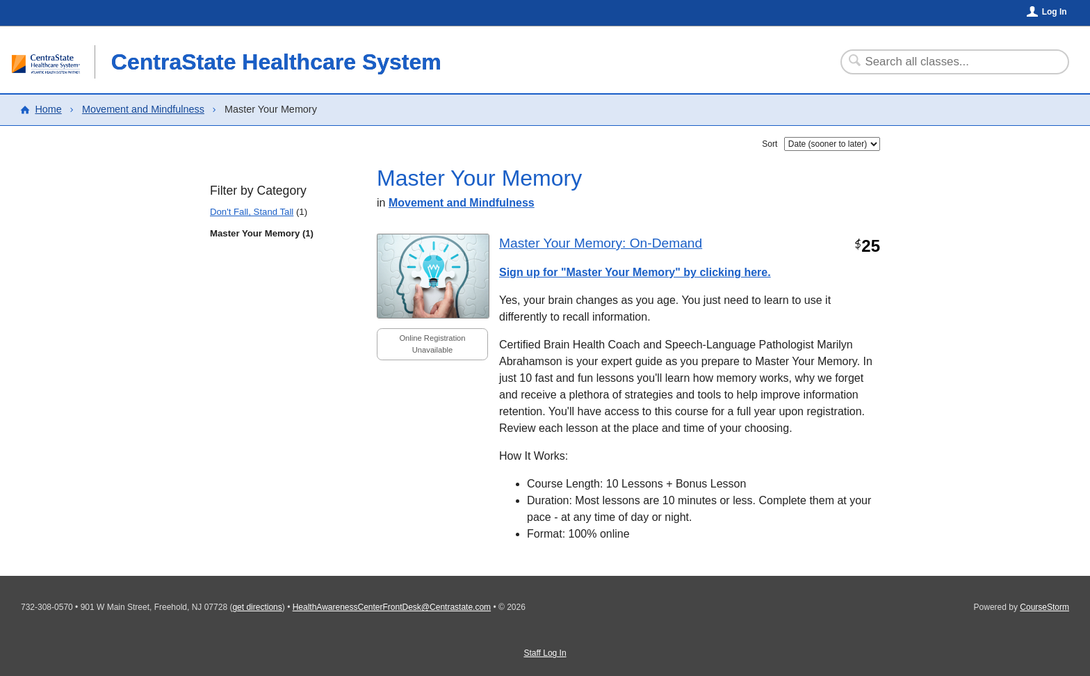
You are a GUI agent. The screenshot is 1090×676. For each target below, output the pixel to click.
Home (48, 109)
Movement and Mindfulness (143, 109)
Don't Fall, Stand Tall (251, 212)
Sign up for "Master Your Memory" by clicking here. (635, 272)
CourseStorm (1044, 607)
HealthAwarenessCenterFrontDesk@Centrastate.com (392, 607)
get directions (257, 607)
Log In (1054, 12)
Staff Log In (544, 653)
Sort (769, 144)
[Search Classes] (946, 62)
